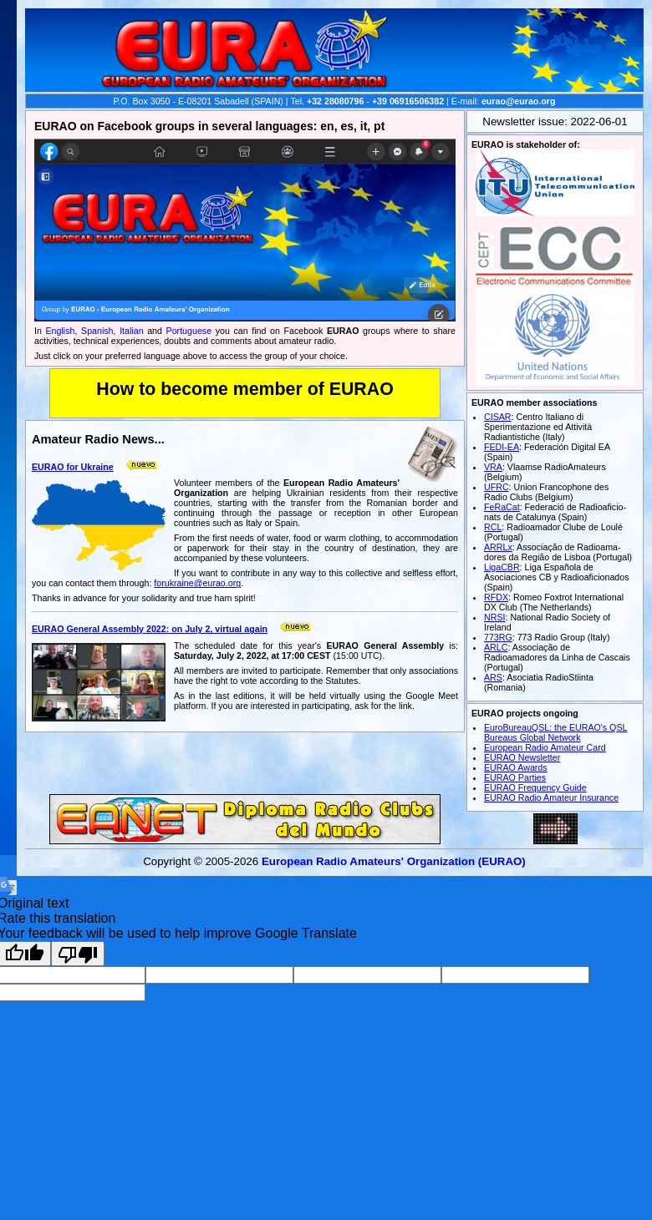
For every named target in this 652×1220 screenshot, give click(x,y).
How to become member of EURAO (245, 389)
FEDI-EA (501, 447)
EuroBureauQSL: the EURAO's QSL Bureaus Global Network (555, 732)
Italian (131, 331)
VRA (493, 467)
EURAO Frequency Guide (535, 787)
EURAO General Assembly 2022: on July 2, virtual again (149, 629)
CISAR (498, 417)
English (60, 331)
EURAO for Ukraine (73, 467)
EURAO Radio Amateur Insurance (551, 797)
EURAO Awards (516, 767)
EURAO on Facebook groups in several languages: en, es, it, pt (209, 126)
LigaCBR (502, 567)
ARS (493, 677)
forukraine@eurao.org (197, 583)
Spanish (97, 331)
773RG (498, 637)
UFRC (496, 487)
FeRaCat (502, 507)
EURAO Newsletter (522, 757)
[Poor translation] (77, 953)
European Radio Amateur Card (545, 747)
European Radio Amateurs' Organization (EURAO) (394, 861)
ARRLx (498, 547)
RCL (493, 527)
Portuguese (189, 331)
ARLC (495, 647)
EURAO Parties (515, 777)
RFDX (496, 597)
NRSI (494, 617)
